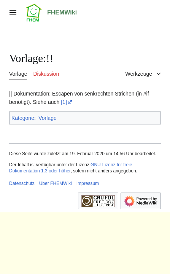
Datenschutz (22, 183)
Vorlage (47, 118)
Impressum (87, 183)
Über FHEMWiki (55, 183)
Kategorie (22, 118)
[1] (64, 102)
